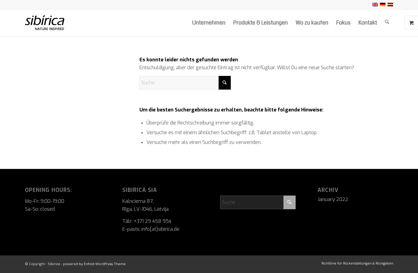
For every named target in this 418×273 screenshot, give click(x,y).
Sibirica (54, 264)
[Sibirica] (59, 22)
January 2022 (333, 199)
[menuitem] (208, 22)
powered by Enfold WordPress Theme (94, 264)
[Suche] (387, 22)
